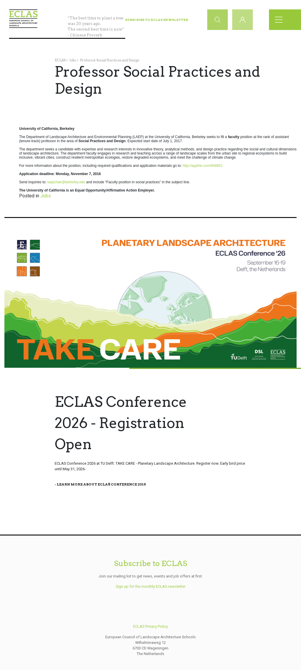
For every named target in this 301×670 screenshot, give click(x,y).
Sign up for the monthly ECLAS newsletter (150, 586)
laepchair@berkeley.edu (66, 182)
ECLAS (60, 60)
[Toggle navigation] (280, 19)
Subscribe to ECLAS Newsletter (156, 19)
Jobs (72, 60)
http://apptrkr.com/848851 (203, 166)
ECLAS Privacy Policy (150, 626)
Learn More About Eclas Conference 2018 (101, 484)
